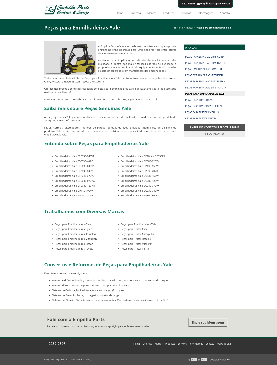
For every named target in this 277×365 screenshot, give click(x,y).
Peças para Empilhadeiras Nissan (205, 81)
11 (205, 3)
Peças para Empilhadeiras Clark (204, 56)
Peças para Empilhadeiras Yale (204, 93)
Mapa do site (224, 343)
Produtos (168, 13)
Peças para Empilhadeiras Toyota (205, 87)
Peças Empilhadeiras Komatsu (203, 69)
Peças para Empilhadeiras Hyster (205, 63)
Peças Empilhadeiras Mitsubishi (204, 75)
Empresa (135, 13)
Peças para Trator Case (199, 100)
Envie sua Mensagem (208, 322)
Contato (225, 13)
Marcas (151, 13)
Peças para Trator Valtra (200, 118)
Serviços (186, 13)
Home (119, 13)
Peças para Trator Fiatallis (202, 112)
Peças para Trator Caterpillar (204, 106)
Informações (206, 13)
